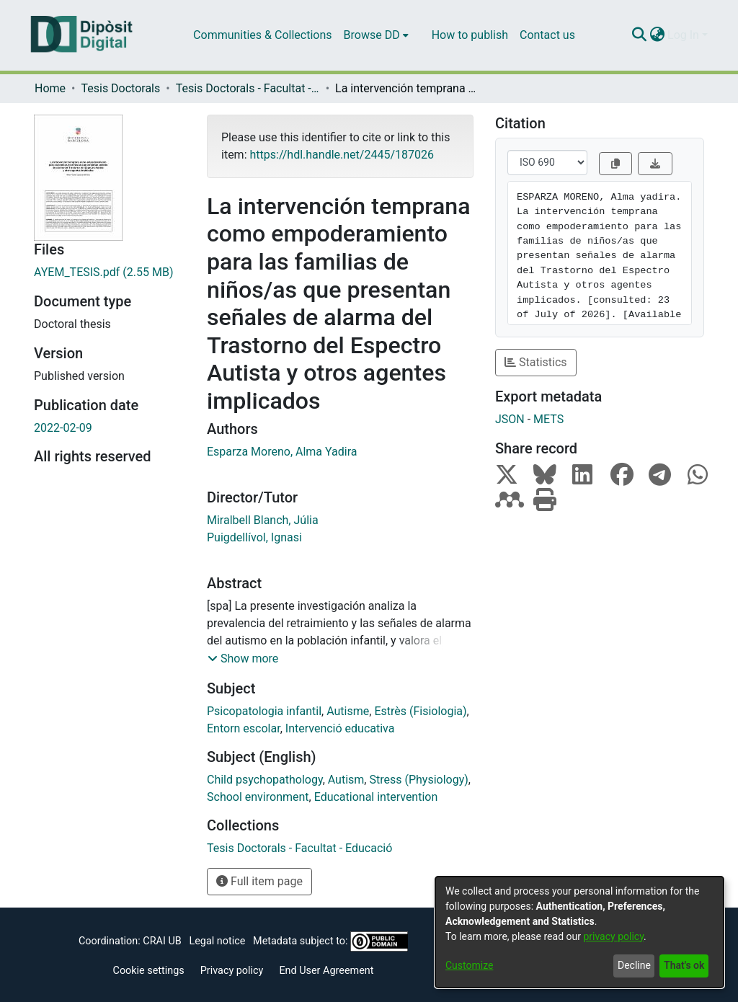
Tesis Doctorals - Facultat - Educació (248, 88)
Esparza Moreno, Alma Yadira (282, 451)
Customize (469, 965)
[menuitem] (376, 35)
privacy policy (613, 936)
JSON (510, 419)
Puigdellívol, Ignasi (254, 537)
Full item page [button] (259, 881)
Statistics (535, 362)
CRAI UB (162, 941)
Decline (634, 965)
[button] (243, 658)
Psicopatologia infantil (264, 711)
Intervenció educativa (340, 728)
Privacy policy (232, 971)
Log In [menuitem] (683, 35)
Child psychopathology (265, 779)
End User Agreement (326, 971)
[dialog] (579, 932)
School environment (258, 797)
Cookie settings (148, 971)
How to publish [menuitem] (470, 35)
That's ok (684, 965)
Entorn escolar (243, 728)
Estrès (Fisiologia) (420, 711)
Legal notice (217, 941)
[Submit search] (639, 35)
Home (50, 88)
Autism (346, 779)
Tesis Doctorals (120, 88)
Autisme (347, 711)
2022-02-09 (63, 428)
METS (548, 419)
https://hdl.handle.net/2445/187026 (341, 154)
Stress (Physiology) (418, 779)
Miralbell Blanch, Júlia (263, 520)
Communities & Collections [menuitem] (262, 35)
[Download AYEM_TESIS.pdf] (109, 272)
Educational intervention (376, 797)
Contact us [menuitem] (547, 35)
